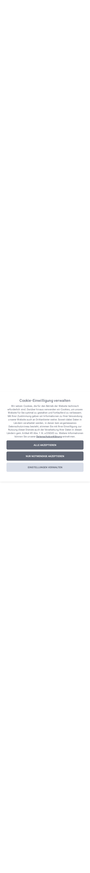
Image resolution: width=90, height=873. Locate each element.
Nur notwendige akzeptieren (45, 456)
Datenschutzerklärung (49, 436)
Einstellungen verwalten (45, 467)
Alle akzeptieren (45, 445)
